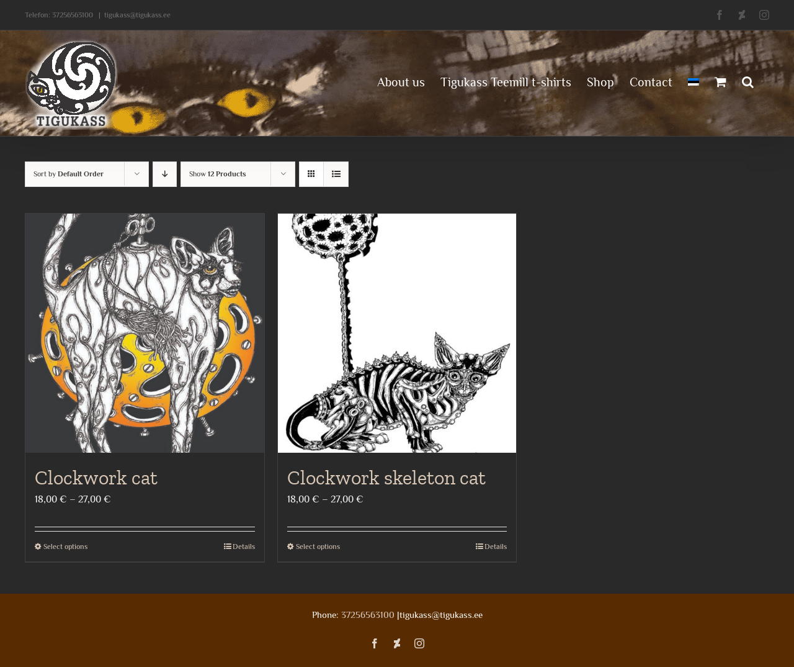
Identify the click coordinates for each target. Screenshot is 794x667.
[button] (748, 80)
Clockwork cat (96, 477)
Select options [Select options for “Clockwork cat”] (65, 546)
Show (217, 174)
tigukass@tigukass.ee (137, 15)
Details (244, 546)
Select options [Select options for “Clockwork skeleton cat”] (318, 546)
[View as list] (336, 174)
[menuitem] (693, 80)
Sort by (68, 174)
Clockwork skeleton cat (386, 477)
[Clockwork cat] (144, 333)
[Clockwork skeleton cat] (397, 333)
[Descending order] (165, 174)
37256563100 (72, 15)
